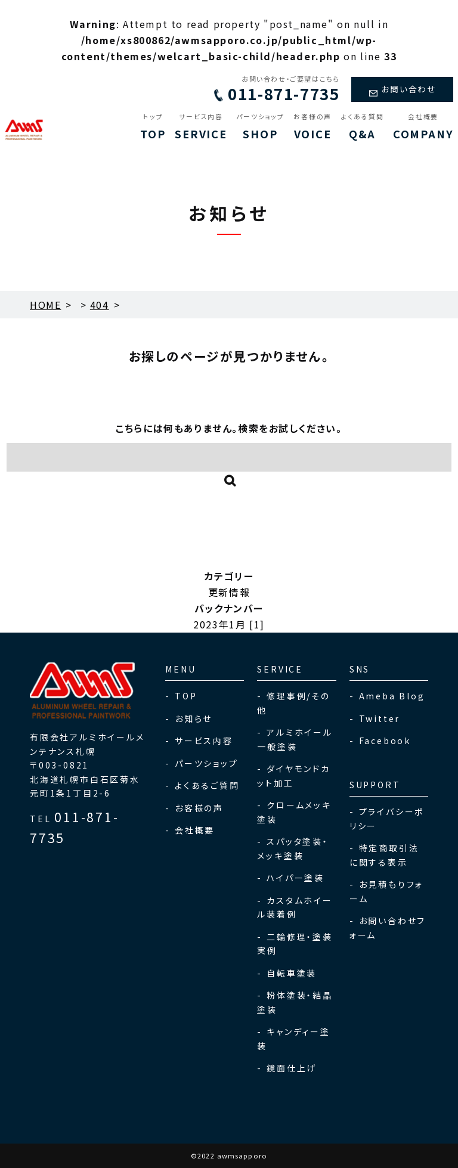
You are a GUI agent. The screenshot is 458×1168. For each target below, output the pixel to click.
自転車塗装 (292, 973)
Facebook (385, 740)
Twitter (380, 718)
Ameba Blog (392, 696)
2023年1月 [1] (229, 624)
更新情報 (229, 592)
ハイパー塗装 (295, 878)
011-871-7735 (271, 93)
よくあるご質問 (207, 785)
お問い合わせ (400, 89)
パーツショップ (207, 763)
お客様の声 (199, 808)
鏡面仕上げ (292, 1068)
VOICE (312, 126)
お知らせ (193, 718)
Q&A (362, 126)
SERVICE (201, 126)
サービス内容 (204, 740)
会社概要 (195, 830)
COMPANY (423, 126)
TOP (152, 126)
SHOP (260, 126)
